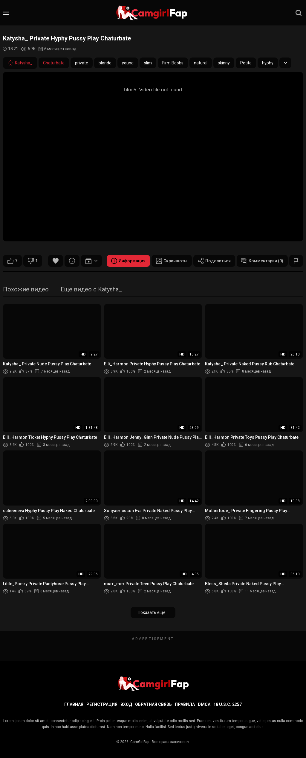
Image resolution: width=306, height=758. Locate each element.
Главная (73, 704)
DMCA (204, 704)
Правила (185, 704)
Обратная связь (153, 704)
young (128, 62)
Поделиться (214, 261)
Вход (126, 704)
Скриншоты (171, 261)
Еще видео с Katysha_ (91, 290)
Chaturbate (54, 62)
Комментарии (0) (262, 261)
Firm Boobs (172, 62)
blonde (105, 62)
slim (148, 62)
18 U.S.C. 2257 (227, 704)
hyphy (267, 62)
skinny (224, 62)
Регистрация (101, 704)
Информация (128, 261)
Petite (246, 62)
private (81, 62)
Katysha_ (20, 63)
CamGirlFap (139, 742)
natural (200, 62)
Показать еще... (153, 612)
